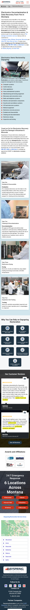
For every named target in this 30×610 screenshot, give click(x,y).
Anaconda (8, 546)
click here (21, 45)
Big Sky (9, 48)
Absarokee (9, 540)
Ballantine (8, 550)
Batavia (8, 553)
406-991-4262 (20, 3)
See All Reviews (15, 442)
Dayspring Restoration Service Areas (15, 517)
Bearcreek (8, 556)
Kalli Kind (5, 406)
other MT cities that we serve (9, 41)
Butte (9, 39)
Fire (9, 6)
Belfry (7, 560)
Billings (13, 39)
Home (3, 6)
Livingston (4, 39)
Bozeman (18, 39)
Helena (4, 48)
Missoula (24, 39)
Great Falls (16, 48)
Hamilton (22, 502)
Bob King (5, 434)
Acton (7, 543)
